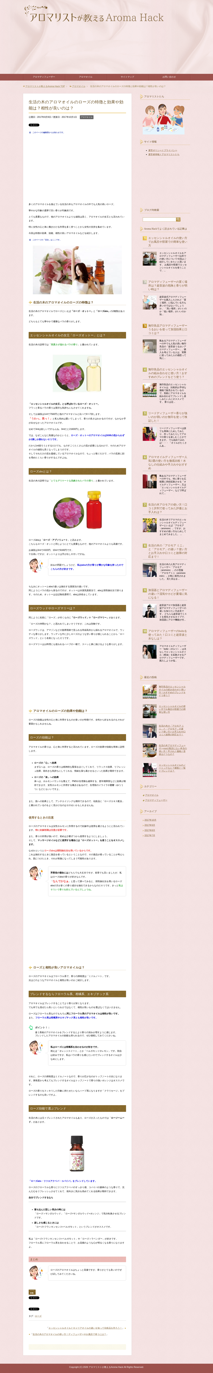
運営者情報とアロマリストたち (163, 154)
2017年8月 (150, 832)
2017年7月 (150, 837)
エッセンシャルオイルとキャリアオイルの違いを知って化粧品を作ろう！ (85, 1328)
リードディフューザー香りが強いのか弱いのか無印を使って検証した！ (167, 418)
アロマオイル (85, 77)
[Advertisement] (106, 53)
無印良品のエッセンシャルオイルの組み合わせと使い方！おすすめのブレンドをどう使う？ (167, 374)
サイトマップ (127, 77)
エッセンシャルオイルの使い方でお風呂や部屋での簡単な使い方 (167, 243)
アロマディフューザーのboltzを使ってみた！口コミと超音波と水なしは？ (167, 636)
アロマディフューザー (44, 77)
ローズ (38, 1316)
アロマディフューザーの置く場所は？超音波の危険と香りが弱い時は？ (167, 287)
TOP (45, 86)
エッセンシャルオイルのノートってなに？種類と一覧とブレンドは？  (172, 770)
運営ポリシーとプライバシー (162, 150)
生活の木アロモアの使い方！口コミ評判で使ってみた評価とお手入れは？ (167, 510)
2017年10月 (150, 821)
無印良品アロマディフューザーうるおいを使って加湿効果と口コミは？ (167, 331)
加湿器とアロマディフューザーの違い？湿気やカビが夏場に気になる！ (167, 595)
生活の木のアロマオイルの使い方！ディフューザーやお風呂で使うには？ (69, 1334)
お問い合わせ (169, 77)
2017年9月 (150, 827)
